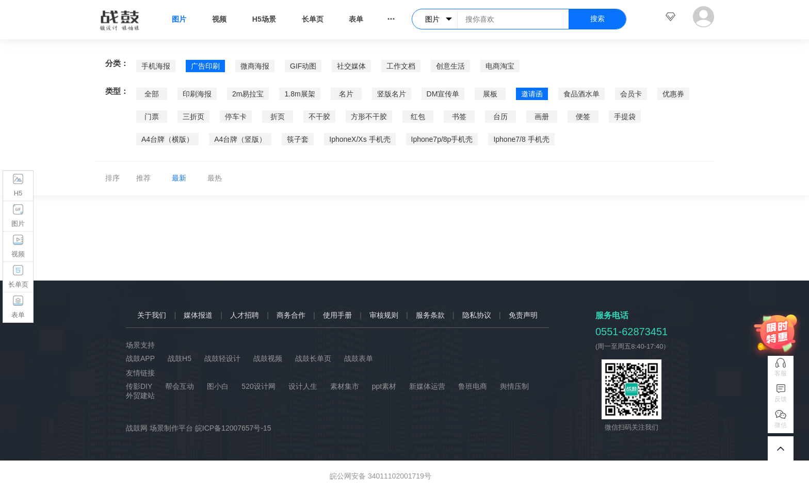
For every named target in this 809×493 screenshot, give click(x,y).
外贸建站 (140, 395)
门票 (151, 116)
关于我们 (151, 315)
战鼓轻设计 (222, 358)
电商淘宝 (500, 66)
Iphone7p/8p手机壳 (442, 139)
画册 (542, 116)
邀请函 (532, 94)
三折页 (193, 116)
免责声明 (523, 315)
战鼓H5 (179, 358)
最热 (214, 178)
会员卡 (631, 94)
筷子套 (298, 139)
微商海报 (254, 66)
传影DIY (139, 386)
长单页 (312, 19)
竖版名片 (391, 94)
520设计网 (258, 386)
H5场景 (264, 19)
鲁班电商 (472, 386)
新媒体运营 (427, 386)
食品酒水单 (581, 94)
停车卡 (236, 116)
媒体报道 (198, 315)
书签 (459, 116)
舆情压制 (514, 386)
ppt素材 (384, 386)
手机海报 (155, 66)
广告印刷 (205, 66)
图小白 (218, 386)
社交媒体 (351, 66)
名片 (346, 94)
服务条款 (430, 315)
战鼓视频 (267, 358)
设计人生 (302, 386)
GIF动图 (303, 66)
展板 (490, 94)
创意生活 (450, 66)
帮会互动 (179, 386)
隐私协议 (476, 315)
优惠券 (673, 94)
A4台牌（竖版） (240, 139)
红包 (418, 116)
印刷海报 (197, 94)
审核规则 (383, 315)
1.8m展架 (299, 94)
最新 (179, 178)
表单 (356, 19)
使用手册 (337, 315)
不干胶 (319, 116)
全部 (151, 94)
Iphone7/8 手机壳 (521, 139)
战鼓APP (140, 358)
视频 (219, 19)
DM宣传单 (443, 94)
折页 (277, 116)
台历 (500, 116)
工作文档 (400, 66)
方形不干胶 (369, 116)
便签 (583, 116)
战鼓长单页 (313, 358)
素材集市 (344, 386)
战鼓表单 (358, 358)
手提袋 (625, 116)
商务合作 (291, 315)
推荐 (143, 178)
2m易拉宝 (248, 94)
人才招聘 (244, 315)
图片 (179, 19)
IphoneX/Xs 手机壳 (359, 139)
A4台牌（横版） (167, 139)
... (391, 16)
